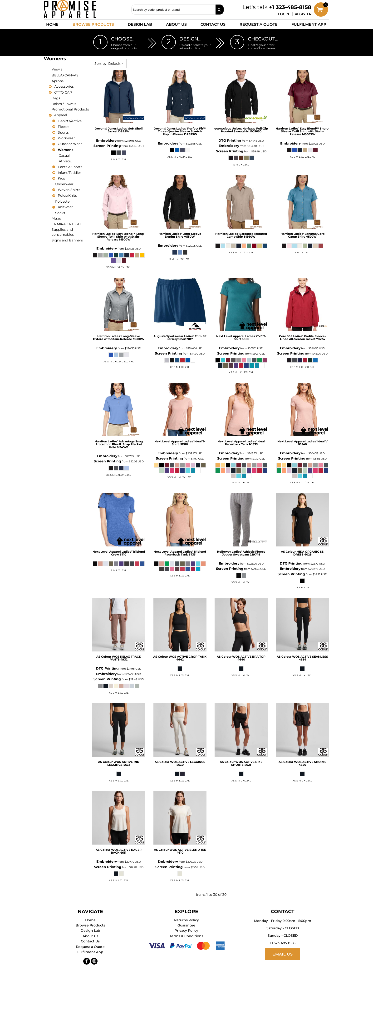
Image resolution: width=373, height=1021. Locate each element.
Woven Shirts (69, 190)
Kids (61, 178)
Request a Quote (90, 947)
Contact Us (90, 941)
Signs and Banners (67, 240)
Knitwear (65, 207)
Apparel (60, 115)
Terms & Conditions (186, 936)
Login (283, 14)
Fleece (63, 127)
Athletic (65, 161)
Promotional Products (70, 109)
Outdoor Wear (70, 144)
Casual (64, 155)
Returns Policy (186, 920)
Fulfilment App (90, 952)
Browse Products (90, 925)
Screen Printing (107, 146)
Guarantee (186, 925)
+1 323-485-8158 (290, 7)
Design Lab (90, 930)
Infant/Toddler (69, 172)
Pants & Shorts (70, 167)
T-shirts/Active (70, 121)
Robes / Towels (64, 104)
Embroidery (106, 140)
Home (90, 920)
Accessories (64, 86)
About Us (90, 936)
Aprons (58, 81)
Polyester (63, 201)
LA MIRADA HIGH (66, 224)
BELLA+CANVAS (65, 75)
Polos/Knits (67, 195)
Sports (63, 132)
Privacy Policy (186, 930)
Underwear (64, 184)
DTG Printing (229, 140)
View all (58, 69)
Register (303, 14)
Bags (56, 98)
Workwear (66, 138)
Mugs (56, 218)
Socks (60, 213)
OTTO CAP (63, 92)
